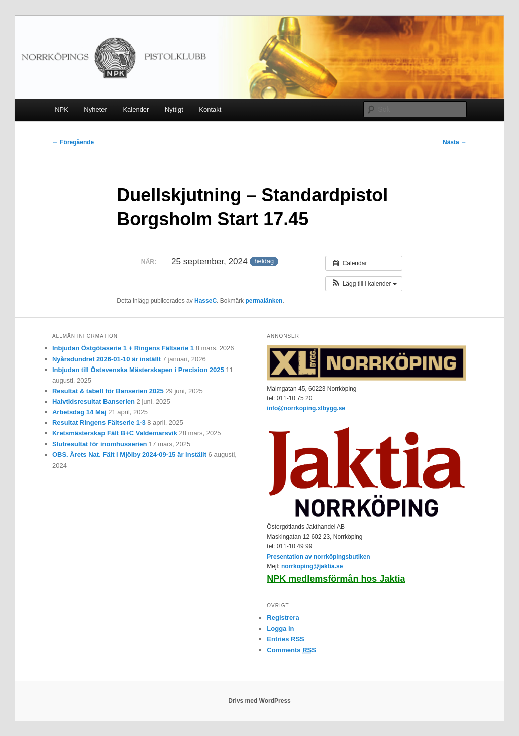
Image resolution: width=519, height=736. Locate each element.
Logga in (280, 628)
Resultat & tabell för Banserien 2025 (108, 391)
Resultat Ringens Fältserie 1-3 (99, 422)
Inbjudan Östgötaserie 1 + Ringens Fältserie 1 (123, 348)
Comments (291, 650)
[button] (363, 284)
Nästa (455, 142)
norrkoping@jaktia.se (312, 566)
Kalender (136, 109)
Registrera (283, 617)
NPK (61, 109)
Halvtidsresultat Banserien (93, 401)
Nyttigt (174, 109)
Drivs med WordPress (259, 700)
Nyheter (95, 109)
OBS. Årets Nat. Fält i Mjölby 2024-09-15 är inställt (129, 454)
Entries (285, 639)
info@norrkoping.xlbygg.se (306, 408)
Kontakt (210, 109)
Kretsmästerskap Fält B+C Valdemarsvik (114, 433)
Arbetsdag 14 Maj (79, 412)
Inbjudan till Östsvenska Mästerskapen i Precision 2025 (138, 370)
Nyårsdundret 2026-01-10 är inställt (106, 359)
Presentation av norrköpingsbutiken (318, 556)
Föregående (73, 142)
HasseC (205, 300)
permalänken (263, 300)
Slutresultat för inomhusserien (99, 444)
